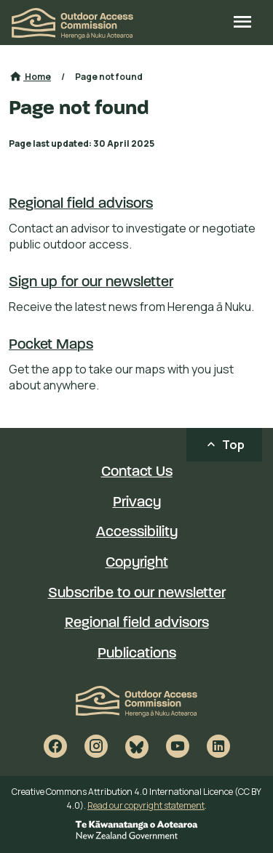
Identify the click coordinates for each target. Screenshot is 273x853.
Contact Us (137, 472)
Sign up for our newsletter (91, 282)
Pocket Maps (51, 345)
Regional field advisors (81, 204)
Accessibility (137, 532)
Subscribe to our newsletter (137, 593)
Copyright (137, 563)
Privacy (137, 503)
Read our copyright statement (146, 805)
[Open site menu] (242, 23)
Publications (137, 654)
